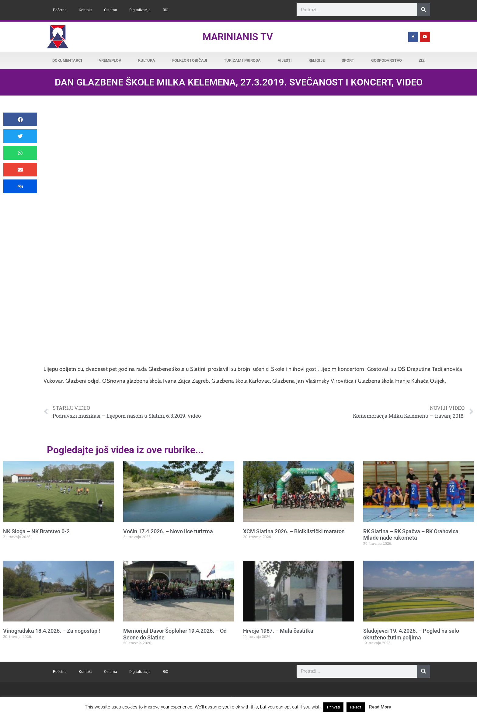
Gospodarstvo (386, 60)
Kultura (146, 60)
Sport (348, 60)
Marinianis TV (238, 37)
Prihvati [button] (333, 707)
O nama (110, 10)
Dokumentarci (67, 60)
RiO (165, 10)
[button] (20, 119)
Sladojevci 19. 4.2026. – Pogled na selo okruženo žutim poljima (411, 634)
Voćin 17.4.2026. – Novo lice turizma (168, 531)
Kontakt (85, 10)
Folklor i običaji (189, 60)
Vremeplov (110, 60)
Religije (316, 60)
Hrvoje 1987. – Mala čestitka (278, 631)
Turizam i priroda (242, 60)
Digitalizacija (140, 10)
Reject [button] (355, 707)
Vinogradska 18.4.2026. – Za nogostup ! (51, 631)
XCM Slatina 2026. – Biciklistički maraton (294, 531)
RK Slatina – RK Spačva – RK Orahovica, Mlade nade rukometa (411, 534)
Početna (60, 10)
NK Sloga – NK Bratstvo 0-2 (36, 531)
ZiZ (422, 60)
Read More (380, 707)
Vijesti (285, 60)
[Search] (423, 9)
